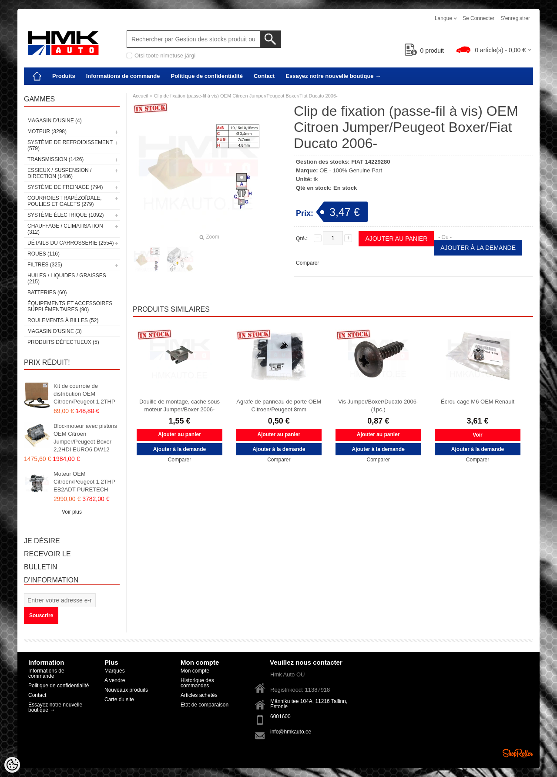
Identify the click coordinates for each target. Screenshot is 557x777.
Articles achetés (199, 695)
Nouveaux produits (126, 690)
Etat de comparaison (204, 704)
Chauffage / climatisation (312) (65, 229)
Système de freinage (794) (65, 187)
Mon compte (195, 670)
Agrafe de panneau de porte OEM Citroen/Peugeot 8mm (278, 405)
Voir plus (72, 512)
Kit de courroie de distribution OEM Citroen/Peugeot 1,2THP (84, 394)
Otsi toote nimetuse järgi (164, 55)
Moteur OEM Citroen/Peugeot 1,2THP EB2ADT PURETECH (84, 482)
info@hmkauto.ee (290, 731)
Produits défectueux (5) (63, 342)
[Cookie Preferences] (12, 765)
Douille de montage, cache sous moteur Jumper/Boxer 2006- (179, 405)
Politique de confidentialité (206, 76)
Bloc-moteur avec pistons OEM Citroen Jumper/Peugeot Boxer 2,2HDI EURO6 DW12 (85, 438)
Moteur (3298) (47, 131)
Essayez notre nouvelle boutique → (333, 76)
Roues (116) (43, 254)
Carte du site (119, 699)
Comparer (307, 263)
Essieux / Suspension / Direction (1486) (59, 173)
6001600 (280, 716)
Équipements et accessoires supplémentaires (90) (69, 306)
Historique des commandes (197, 683)
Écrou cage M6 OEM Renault (477, 401)
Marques (114, 670)
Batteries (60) (47, 292)
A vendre (114, 680)
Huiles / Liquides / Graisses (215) (66, 278)
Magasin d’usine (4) (54, 121)
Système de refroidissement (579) (70, 145)
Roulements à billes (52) (62, 320)
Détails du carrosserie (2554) (70, 243)
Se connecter (478, 18)
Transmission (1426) (55, 159)
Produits (63, 76)
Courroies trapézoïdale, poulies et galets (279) (64, 201)
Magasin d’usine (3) (54, 331)
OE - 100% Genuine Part (350, 170)
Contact (264, 76)
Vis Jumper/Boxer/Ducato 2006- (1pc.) (378, 405)
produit (424, 50)
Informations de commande (123, 76)
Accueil (140, 95)
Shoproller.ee (518, 753)
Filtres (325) (44, 265)
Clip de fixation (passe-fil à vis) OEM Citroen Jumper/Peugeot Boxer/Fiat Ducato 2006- (246, 95)
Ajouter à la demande (478, 247)
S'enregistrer (515, 18)
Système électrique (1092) (65, 215)
